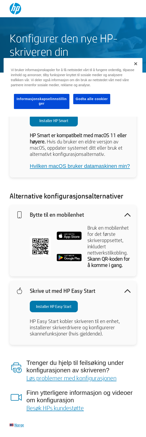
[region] (73, 87)
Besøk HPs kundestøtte (55, 408)
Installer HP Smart (53, 120)
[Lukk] (135, 63)
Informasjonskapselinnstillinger (42, 101)
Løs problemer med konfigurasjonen (71, 378)
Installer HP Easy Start (54, 306)
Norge (19, 425)
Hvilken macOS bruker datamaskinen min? (80, 166)
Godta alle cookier (92, 99)
